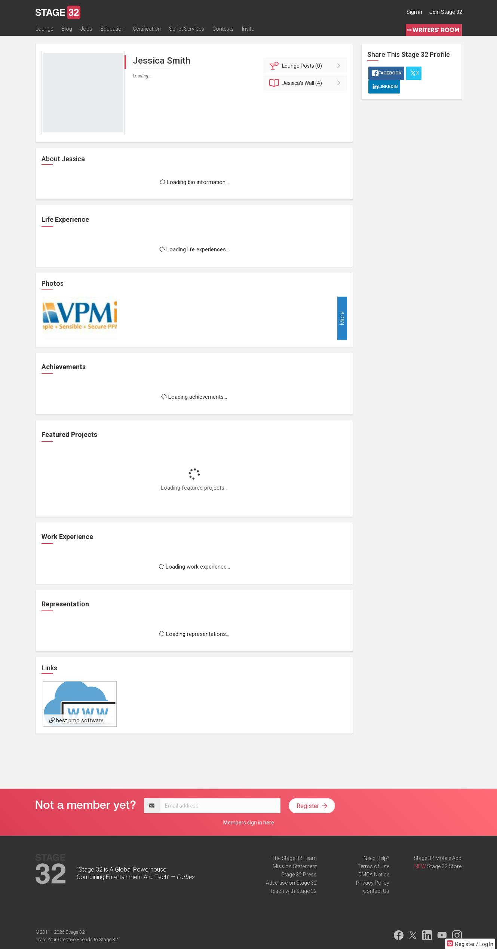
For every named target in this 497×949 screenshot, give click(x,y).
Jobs (86, 29)
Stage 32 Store (444, 866)
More (342, 318)
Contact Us (376, 891)
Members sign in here (248, 823)
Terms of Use (373, 866)
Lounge (44, 29)
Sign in (414, 12)
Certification (147, 29)
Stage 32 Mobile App (437, 858)
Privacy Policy (372, 883)
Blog (66, 29)
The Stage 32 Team (294, 858)
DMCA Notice (373, 875)
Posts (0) (306, 65)
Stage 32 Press (299, 875)
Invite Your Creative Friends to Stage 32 (77, 939)
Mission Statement (295, 866)
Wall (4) (306, 83)
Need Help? (376, 858)
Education (113, 29)
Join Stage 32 (446, 12)
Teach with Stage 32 (293, 891)
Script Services (186, 29)
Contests (223, 29)
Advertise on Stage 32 (291, 883)
